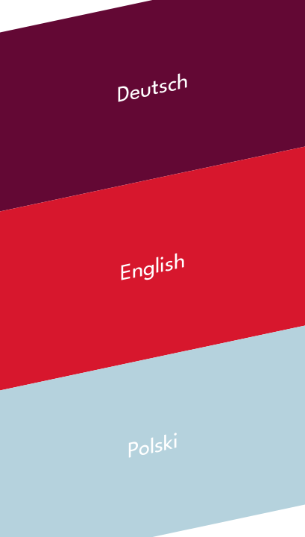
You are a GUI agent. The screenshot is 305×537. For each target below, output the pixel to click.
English (153, 268)
